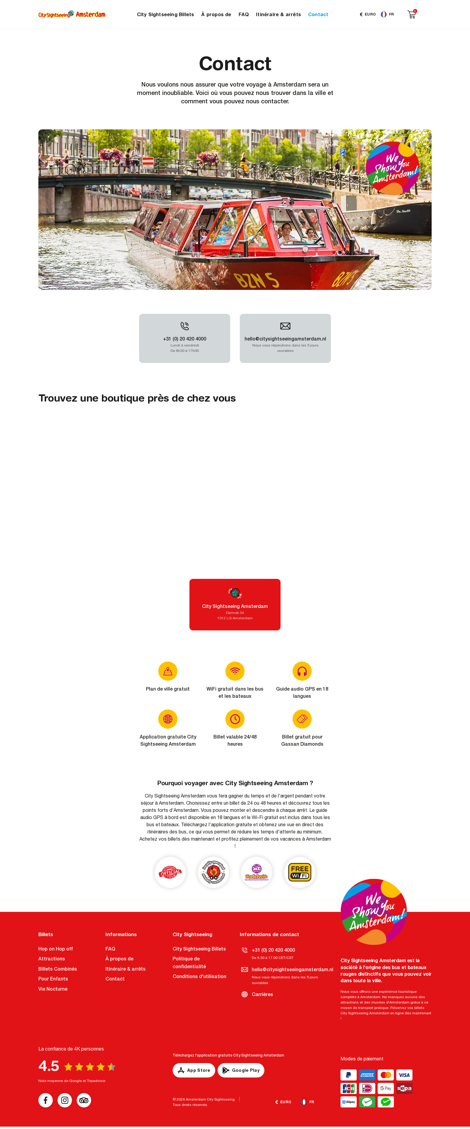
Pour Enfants (53, 979)
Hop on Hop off (55, 949)
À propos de (216, 14)
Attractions (51, 959)
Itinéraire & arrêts (278, 14)
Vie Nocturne (52, 989)
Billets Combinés (57, 969)
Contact (318, 14)
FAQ (244, 14)
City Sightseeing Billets (165, 14)
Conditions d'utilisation (199, 976)
